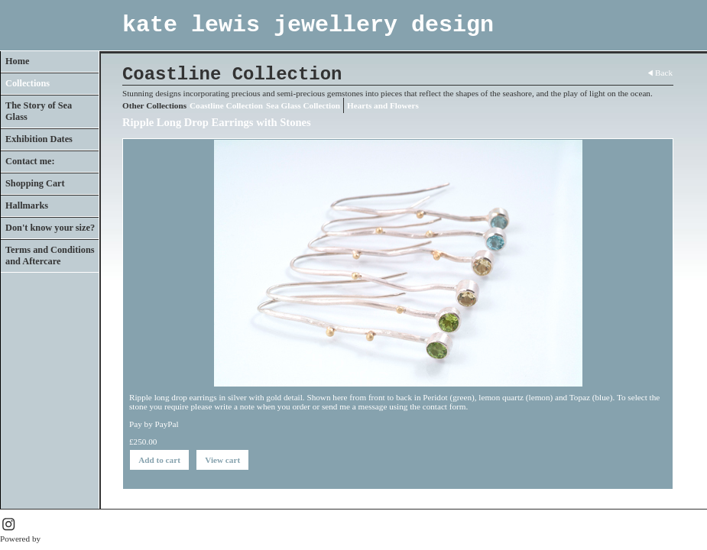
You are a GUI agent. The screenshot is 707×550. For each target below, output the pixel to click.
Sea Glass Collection (303, 105)
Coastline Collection (226, 105)
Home (17, 61)
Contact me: (30, 161)
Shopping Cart (35, 183)
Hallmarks (26, 205)
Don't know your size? (50, 227)
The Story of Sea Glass (38, 111)
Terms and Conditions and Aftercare (50, 255)
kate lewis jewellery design (308, 25)
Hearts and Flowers (383, 105)
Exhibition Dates (39, 139)
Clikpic (55, 538)
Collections (27, 83)
